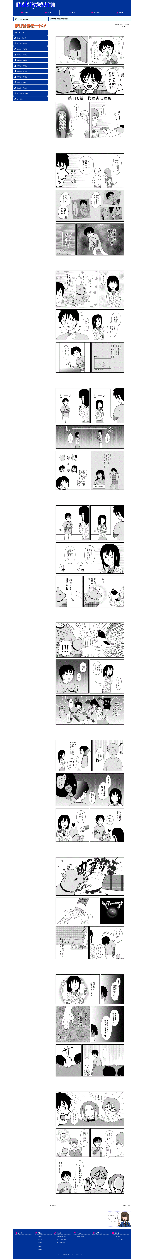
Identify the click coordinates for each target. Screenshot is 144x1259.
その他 (117, 1233)
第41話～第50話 (22, 60)
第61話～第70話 (22, 71)
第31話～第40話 (22, 54)
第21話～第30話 (22, 48)
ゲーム (78, 1233)
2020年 (40, 1236)
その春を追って (61, 1236)
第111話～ (20, 98)
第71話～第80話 (22, 76)
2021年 (40, 1239)
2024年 (40, 1249)
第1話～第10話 (21, 37)
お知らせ (117, 1236)
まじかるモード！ (62, 1239)
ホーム (20, 1233)
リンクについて (119, 1239)
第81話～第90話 (22, 82)
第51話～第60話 (22, 65)
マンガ (59, 1233)
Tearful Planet (80, 1236)
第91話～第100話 (22, 87)
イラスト (40, 1233)
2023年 (40, 1246)
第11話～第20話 (22, 43)
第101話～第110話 (22, 93)
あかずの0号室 (61, 1242)
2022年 (40, 1242)
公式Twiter (98, 1233)
